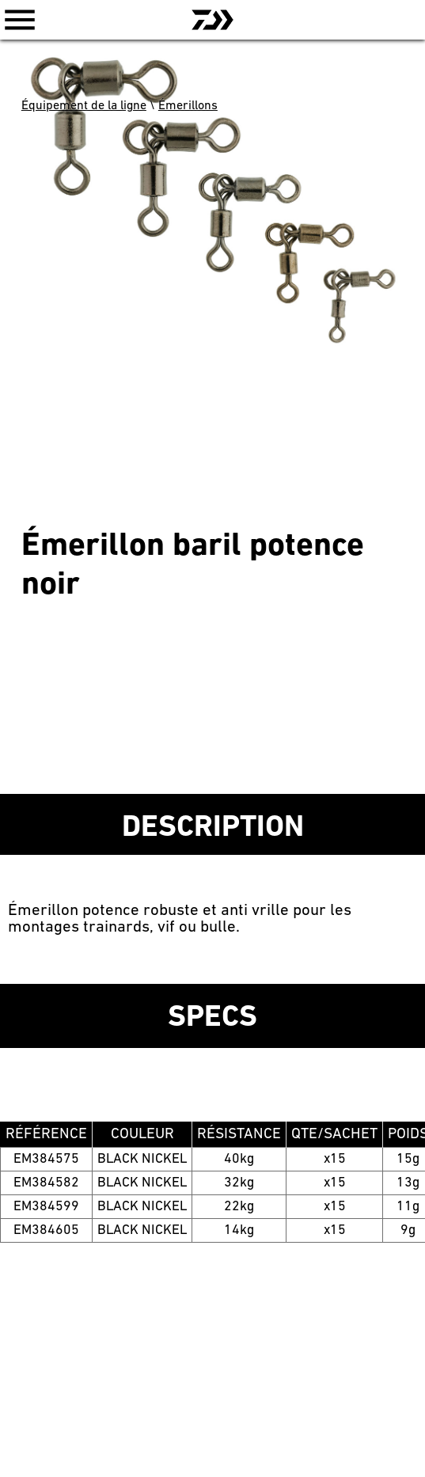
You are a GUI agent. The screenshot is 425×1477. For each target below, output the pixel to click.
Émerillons (188, 106)
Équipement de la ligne (83, 106)
